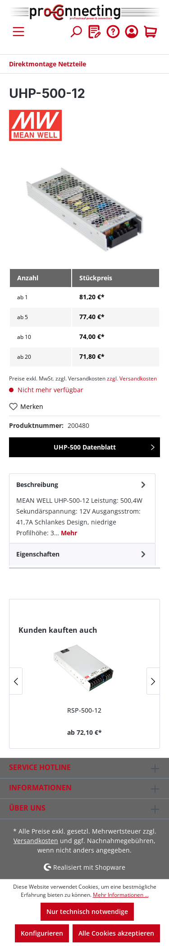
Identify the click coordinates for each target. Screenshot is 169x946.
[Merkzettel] (94, 32)
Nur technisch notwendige (87, 911)
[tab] (82, 508)
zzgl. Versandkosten (132, 378)
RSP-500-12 (84, 710)
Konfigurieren (42, 933)
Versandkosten (36, 840)
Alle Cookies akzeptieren (116, 933)
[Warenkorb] (150, 32)
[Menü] (18, 32)
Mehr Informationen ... (121, 895)
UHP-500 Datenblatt (85, 447)
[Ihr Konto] (131, 32)
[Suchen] (75, 32)
